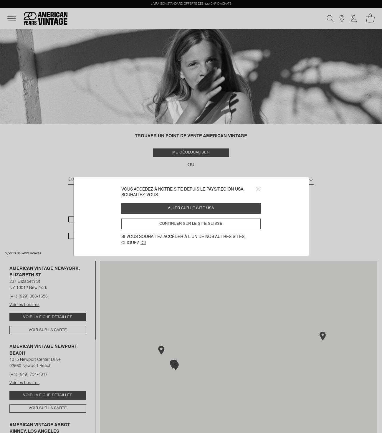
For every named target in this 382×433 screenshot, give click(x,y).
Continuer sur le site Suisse (190, 224)
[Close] (258, 189)
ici (143, 243)
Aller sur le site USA (191, 208)
